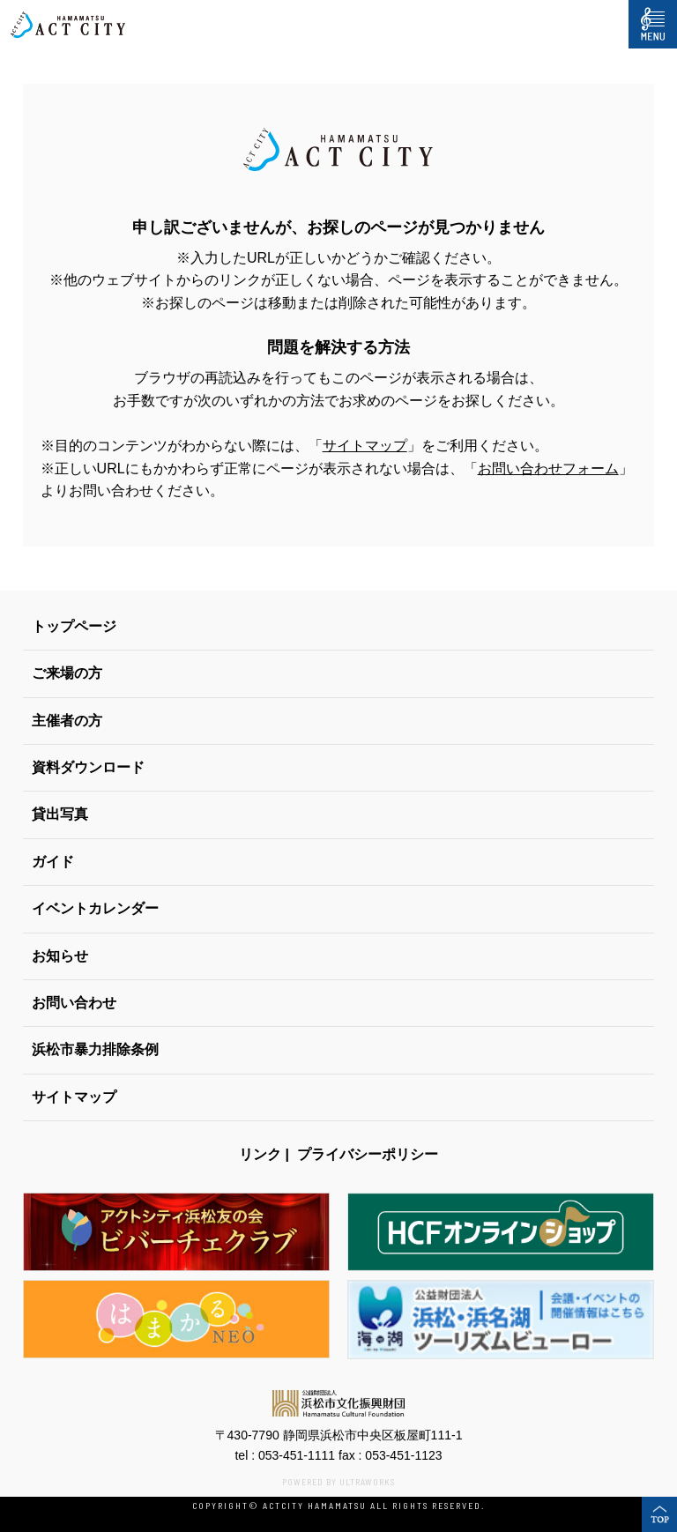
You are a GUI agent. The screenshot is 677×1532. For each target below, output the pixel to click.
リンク (260, 1154)
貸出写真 (60, 814)
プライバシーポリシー (367, 1154)
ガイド (53, 861)
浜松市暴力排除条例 (95, 1049)
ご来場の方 (67, 673)
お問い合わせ (74, 1002)
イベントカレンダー (95, 908)
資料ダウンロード (88, 767)
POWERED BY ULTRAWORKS (338, 1481)
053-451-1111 (296, 1455)
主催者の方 (67, 720)
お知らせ (60, 955)
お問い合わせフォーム (548, 468)
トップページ (74, 626)
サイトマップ (365, 445)
